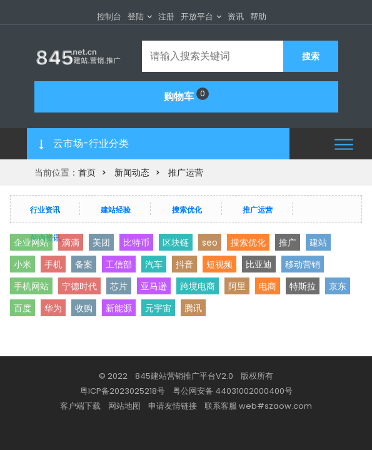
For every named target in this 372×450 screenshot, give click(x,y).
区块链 (176, 242)
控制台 (109, 16)
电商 (267, 286)
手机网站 (31, 286)
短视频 (219, 264)
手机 (53, 264)
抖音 (184, 264)
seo (210, 242)
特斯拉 (302, 286)
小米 (22, 264)
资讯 (236, 16)
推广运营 (185, 172)
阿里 (237, 286)
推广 (287, 242)
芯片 (119, 286)
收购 (84, 308)
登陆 (136, 16)
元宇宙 (158, 308)
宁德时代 (79, 286)
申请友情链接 (172, 406)
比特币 (136, 242)
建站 (318, 242)
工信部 (119, 264)
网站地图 (124, 406)
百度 (22, 308)
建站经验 (116, 209)
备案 (84, 264)
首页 (87, 172)
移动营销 (302, 264)
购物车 (186, 96)
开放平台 (197, 16)
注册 (166, 16)
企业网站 (31, 242)
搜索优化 (187, 209)
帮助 (258, 16)
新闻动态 (131, 172)
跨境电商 (197, 286)
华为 (53, 308)
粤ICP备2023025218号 (122, 391)
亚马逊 (154, 286)
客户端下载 (80, 406)
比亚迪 (259, 264)
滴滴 (70, 242)
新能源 (119, 308)
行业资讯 (45, 209)
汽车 (154, 264)
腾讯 (193, 308)
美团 (101, 242)
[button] (343, 144)
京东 (337, 286)
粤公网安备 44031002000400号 (233, 391)
